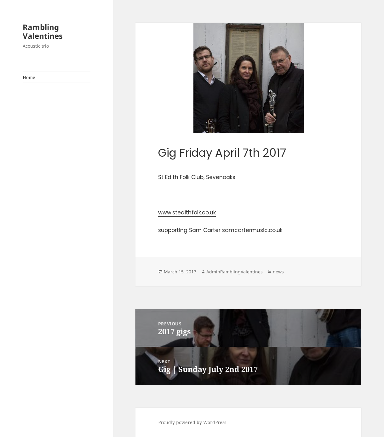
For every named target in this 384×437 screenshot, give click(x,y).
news (278, 272)
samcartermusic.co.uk (252, 230)
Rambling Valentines (43, 31)
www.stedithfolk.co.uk (187, 212)
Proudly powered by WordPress (192, 422)
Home (29, 77)
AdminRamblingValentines (234, 272)
